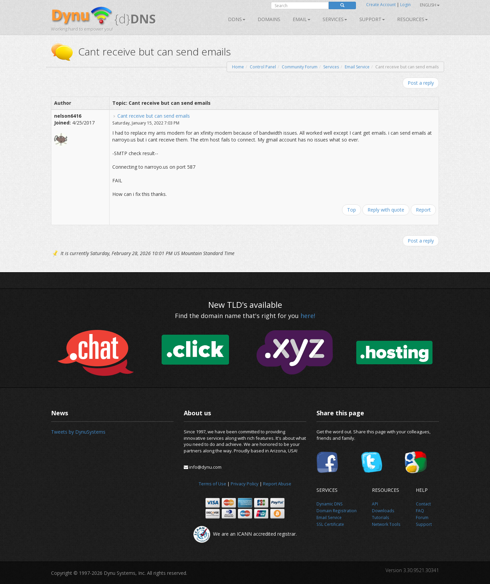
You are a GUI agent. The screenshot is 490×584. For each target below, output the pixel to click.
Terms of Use (212, 484)
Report (423, 209)
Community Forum (299, 67)
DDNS (236, 19)
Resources (412, 19)
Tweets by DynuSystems (78, 432)
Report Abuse (277, 484)
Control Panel (263, 67)
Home (238, 67)
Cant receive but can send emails (153, 116)
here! (307, 316)
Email (301, 19)
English (430, 5)
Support (372, 19)
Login (405, 4)
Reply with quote (386, 209)
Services (331, 67)
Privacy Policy (245, 484)
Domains (269, 19)
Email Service (357, 67)
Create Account (381, 4)
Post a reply (421, 83)
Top (351, 209)
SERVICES (335, 19)
